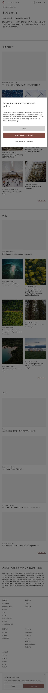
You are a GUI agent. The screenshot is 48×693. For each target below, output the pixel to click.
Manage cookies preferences (24, 142)
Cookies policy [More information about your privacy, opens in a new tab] (13, 121)
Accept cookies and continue (24, 135)
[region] (24, 122)
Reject (24, 128)
